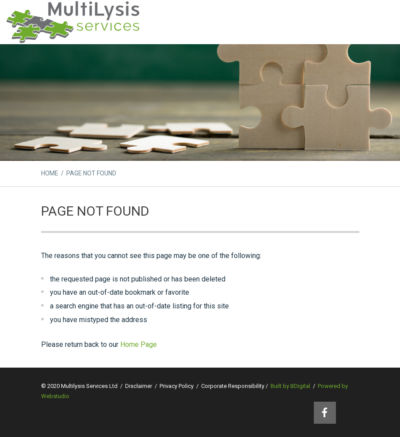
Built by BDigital (290, 386)
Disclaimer (138, 386)
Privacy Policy (177, 386)
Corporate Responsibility (232, 386)
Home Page (138, 344)
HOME (49, 173)
